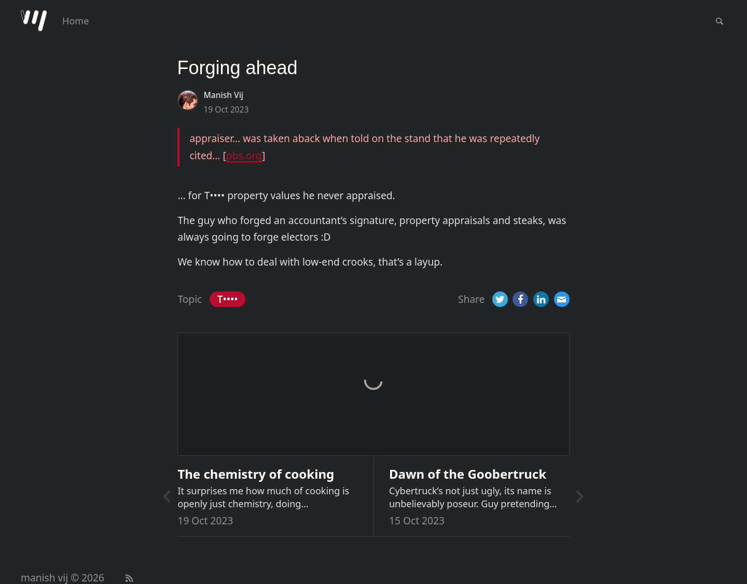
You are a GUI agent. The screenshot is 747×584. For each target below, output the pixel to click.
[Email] (562, 299)
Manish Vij (223, 95)
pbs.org (244, 155)
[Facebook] (520, 299)
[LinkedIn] (541, 299)
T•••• (227, 299)
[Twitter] (500, 299)
